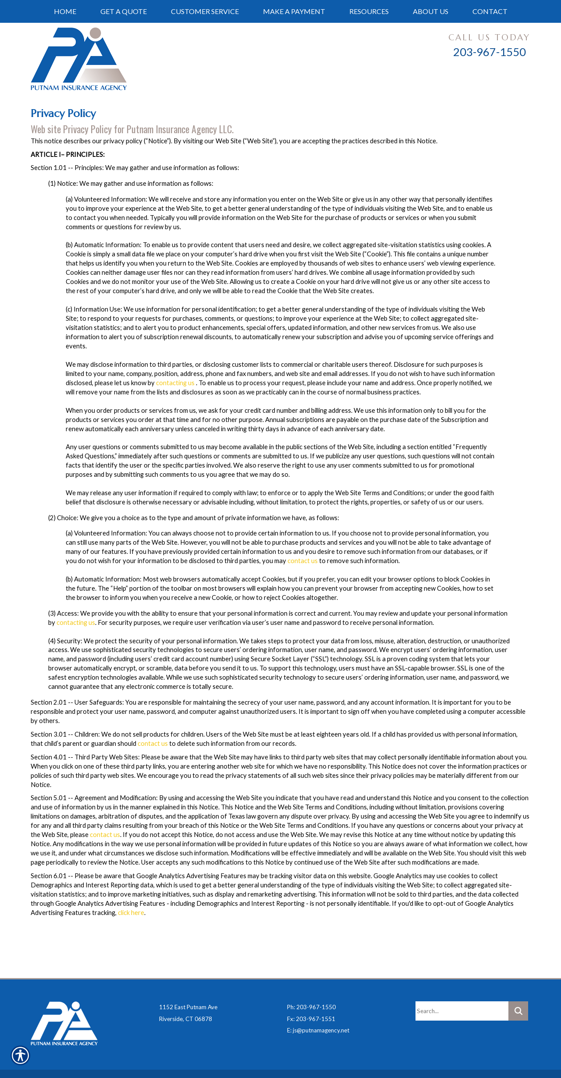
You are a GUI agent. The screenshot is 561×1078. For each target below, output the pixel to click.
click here (131, 912)
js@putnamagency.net (321, 1008)
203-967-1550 (489, 51)
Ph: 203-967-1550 (311, 985)
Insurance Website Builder (183, 1062)
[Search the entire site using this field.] (461, 989)
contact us (303, 560)
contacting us (175, 383)
